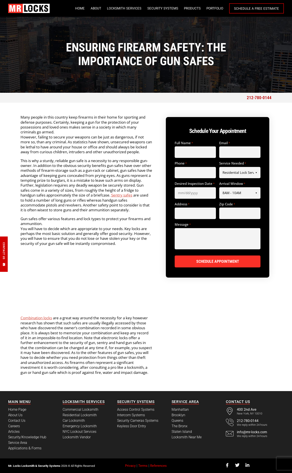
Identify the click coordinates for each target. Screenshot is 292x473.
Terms (143, 466)
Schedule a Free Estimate (256, 9)
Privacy (130, 466)
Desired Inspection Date (195, 183)
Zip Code (227, 204)
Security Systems (162, 8)
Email (224, 143)
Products (192, 8)
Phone (181, 163)
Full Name (184, 143)
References (158, 466)
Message (183, 224)
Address (182, 204)
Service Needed (232, 163)
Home (80, 8)
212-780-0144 (259, 97)
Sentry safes (121, 195)
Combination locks (36, 317)
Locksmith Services (124, 8)
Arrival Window (232, 183)
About (96, 8)
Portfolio (214, 8)
